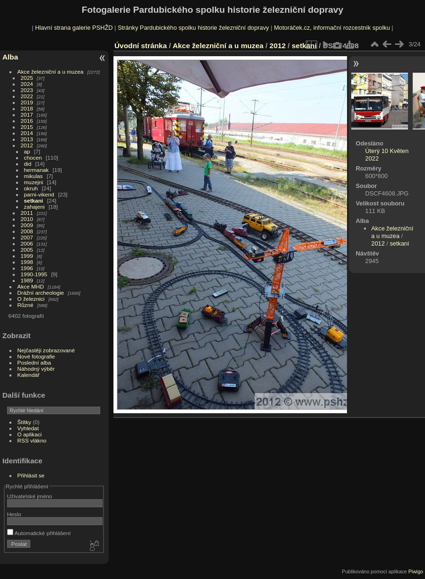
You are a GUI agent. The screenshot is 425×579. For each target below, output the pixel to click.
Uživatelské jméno (29, 496)
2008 (27, 231)
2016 (27, 121)
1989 (27, 280)
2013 (27, 139)
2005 (27, 250)
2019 (27, 102)
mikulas (33, 176)
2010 (27, 219)
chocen (33, 157)
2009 (27, 225)
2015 (27, 127)
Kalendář (28, 375)
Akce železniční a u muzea (50, 71)
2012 (27, 145)
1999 (27, 256)
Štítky (24, 422)
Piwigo (415, 571)
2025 (27, 78)
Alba (10, 57)
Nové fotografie (36, 356)
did (28, 164)
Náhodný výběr (36, 369)
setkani (33, 200)
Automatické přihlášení (39, 533)
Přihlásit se (31, 475)
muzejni (33, 182)
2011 (27, 213)
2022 (27, 96)
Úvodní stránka (140, 46)
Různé (25, 305)
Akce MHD (30, 286)
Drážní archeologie (40, 293)
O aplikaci (29, 434)
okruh (31, 188)
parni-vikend (39, 194)
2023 (27, 90)
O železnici (31, 299)
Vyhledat (28, 428)
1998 (27, 262)
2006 (27, 243)
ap (27, 151)
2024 (27, 84)
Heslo (14, 514)
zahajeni (34, 207)
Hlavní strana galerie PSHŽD (74, 27)
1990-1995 (34, 274)
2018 (27, 108)
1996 (27, 268)
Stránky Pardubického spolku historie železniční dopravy (193, 27)
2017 (27, 114)
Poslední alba (34, 362)
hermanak (36, 170)
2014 (27, 133)
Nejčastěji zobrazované (46, 350)
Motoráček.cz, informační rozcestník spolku (332, 27)
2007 (27, 237)
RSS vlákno (31, 440)
